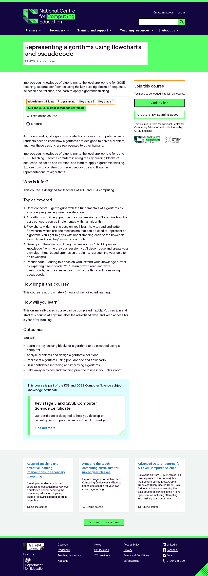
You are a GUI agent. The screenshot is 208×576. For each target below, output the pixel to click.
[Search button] (181, 22)
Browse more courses (104, 522)
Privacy (128, 550)
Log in (181, 12)
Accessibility (131, 544)
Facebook (172, 550)
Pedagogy (64, 550)
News (97, 544)
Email (170, 555)
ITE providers (102, 555)
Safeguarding (131, 560)
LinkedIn (172, 544)
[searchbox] (158, 22)
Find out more (45, 428)
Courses (63, 544)
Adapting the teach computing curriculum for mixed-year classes (100, 468)
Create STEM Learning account (159, 115)
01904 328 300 (176, 560)
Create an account (164, 12)
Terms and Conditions (136, 555)
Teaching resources (69, 555)
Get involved (101, 550)
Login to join (159, 103)
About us (63, 560)
